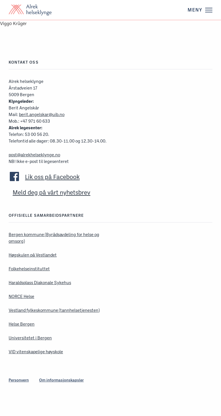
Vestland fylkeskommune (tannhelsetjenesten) (54, 310)
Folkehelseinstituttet (29, 268)
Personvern (19, 379)
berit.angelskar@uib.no (41, 114)
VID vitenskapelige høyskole (36, 351)
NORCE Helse (21, 296)
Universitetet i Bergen (30, 338)
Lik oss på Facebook (52, 177)
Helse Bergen (22, 324)
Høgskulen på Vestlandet (33, 255)
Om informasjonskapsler (61, 379)
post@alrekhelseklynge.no (34, 154)
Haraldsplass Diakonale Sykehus (40, 282)
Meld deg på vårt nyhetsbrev (51, 192)
